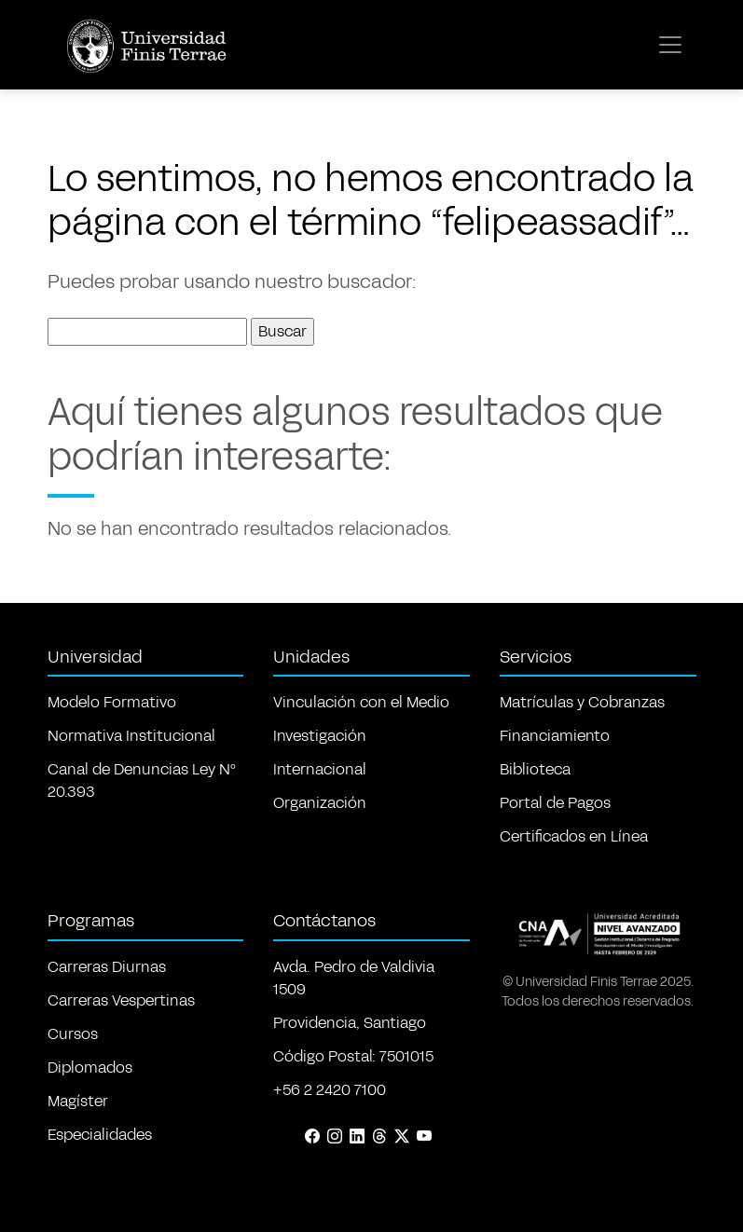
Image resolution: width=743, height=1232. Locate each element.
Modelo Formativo (112, 702)
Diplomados (90, 1067)
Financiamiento (555, 735)
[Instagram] (334, 1137)
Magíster (78, 1101)
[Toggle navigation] (670, 44)
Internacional (319, 769)
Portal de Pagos (555, 803)
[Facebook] (312, 1137)
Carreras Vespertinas (121, 1000)
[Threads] (379, 1137)
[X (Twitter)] (401, 1137)
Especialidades (100, 1134)
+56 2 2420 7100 (329, 1090)
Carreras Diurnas (107, 967)
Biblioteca (535, 769)
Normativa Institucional (131, 735)
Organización (319, 803)
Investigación (319, 735)
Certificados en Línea (574, 836)
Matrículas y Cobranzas (582, 702)
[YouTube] (424, 1137)
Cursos (73, 1034)
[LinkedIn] (357, 1137)
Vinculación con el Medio (361, 702)
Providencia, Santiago (349, 1023)
